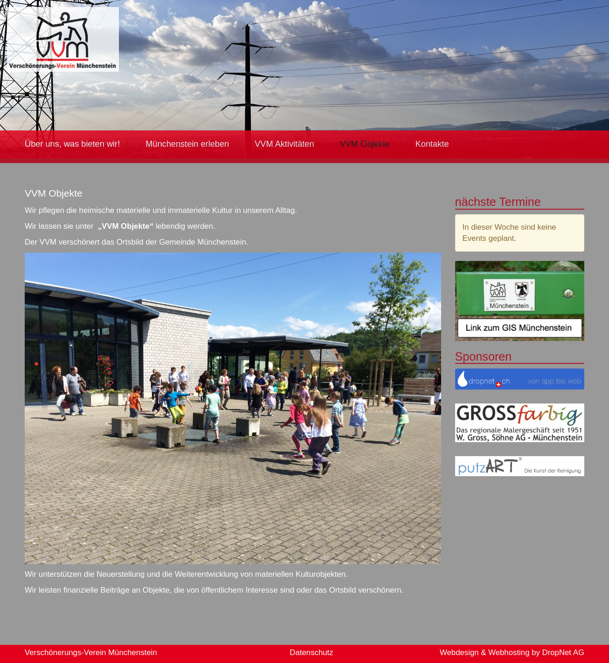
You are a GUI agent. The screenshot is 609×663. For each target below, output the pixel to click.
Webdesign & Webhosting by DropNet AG (512, 652)
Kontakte (432, 144)
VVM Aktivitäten (284, 144)
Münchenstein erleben (187, 144)
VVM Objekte (365, 144)
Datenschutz (311, 652)
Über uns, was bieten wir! (72, 144)
